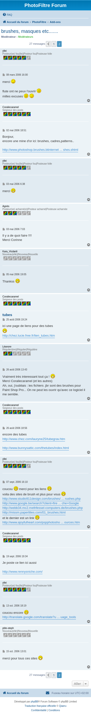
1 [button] (54, 44)
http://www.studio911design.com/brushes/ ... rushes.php (41, 498)
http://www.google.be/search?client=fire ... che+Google (40, 503)
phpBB (34, 701)
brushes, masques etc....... (29, 31)
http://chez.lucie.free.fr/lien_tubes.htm (28, 335)
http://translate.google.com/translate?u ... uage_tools (39, 617)
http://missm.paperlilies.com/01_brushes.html (34, 512)
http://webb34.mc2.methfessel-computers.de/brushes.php (42, 508)
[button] (48, 44)
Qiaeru (62, 706)
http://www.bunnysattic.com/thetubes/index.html (35, 448)
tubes (7, 315)
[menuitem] (7, 15)
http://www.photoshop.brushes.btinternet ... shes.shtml (40, 150)
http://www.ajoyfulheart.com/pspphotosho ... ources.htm (41, 522)
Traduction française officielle (40, 706)
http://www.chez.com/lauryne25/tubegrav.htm (33, 439)
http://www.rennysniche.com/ (22, 571)
